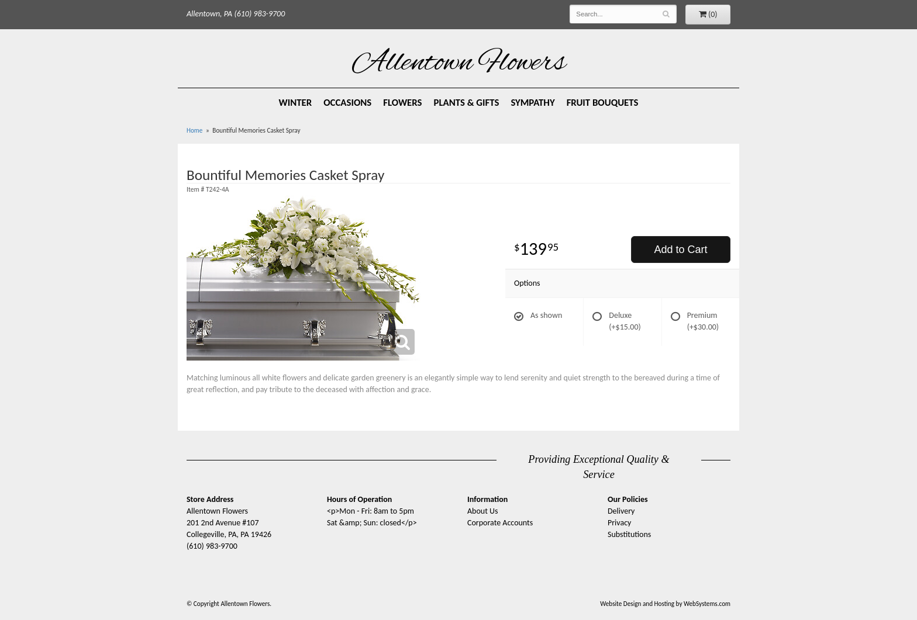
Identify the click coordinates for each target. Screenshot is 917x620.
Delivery (621, 511)
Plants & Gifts (466, 102)
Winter (295, 102)
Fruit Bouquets (603, 102)
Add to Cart (680, 249)
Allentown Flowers (459, 64)
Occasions (347, 102)
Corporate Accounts (500, 523)
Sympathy (532, 102)
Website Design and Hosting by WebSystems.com (665, 604)
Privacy (619, 523)
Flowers (402, 102)
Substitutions (629, 534)
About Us (482, 511)
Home (194, 130)
